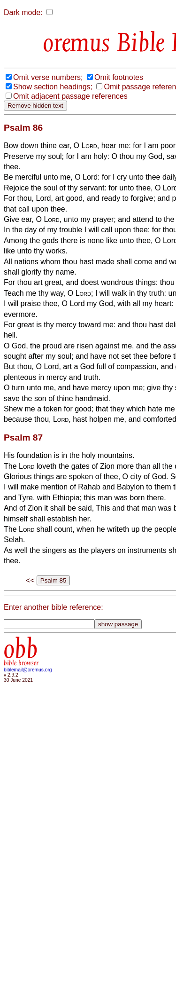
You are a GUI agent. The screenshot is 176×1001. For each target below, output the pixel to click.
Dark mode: (23, 12)
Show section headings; (52, 87)
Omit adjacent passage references (70, 96)
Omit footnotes (118, 77)
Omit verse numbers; (48, 77)
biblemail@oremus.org (28, 669)
